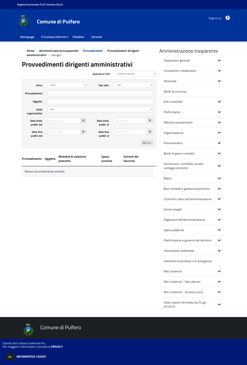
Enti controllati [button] (173, 101)
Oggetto (37, 101)
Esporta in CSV (101, 74)
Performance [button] (172, 112)
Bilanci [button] (168, 178)
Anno (39, 85)
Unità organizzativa (34, 111)
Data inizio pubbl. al (103, 122)
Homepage (27, 37)
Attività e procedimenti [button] (178, 122)
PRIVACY (57, 346)
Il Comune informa (53, 37)
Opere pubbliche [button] (174, 230)
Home (31, 50)
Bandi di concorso (175, 91)
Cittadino (78, 37)
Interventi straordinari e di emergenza (188, 261)
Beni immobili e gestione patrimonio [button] (187, 188)
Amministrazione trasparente (58, 50)
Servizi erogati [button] (173, 209)
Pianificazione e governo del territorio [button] (188, 240)
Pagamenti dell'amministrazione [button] (184, 219)
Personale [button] (170, 81)
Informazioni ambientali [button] (179, 250)
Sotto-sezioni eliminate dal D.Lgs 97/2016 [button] (185, 304)
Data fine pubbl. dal (36, 134)
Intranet (96, 37)
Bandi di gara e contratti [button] (179, 153)
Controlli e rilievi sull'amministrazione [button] (187, 199)
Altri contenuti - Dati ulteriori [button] (182, 281)
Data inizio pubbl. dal (36, 122)
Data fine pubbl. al (103, 134)
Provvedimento (34, 93)
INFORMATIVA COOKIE (31, 356)
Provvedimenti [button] (173, 143)
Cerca (147, 142)
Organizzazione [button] (173, 133)
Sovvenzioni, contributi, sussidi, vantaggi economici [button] (184, 166)
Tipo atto (103, 85)
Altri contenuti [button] (173, 271)
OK (9, 357)
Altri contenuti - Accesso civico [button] (183, 292)
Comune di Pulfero (58, 21)
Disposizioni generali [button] (177, 60)
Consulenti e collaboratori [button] (180, 70)
